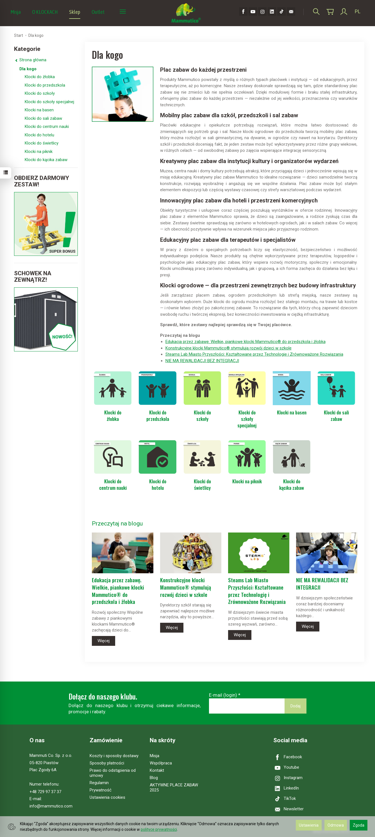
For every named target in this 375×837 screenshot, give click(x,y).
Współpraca (161, 763)
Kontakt (157, 770)
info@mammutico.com (50, 806)
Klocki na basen (291, 412)
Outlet (98, 12)
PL (357, 11)
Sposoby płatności (107, 763)
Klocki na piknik (247, 481)
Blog (154, 777)
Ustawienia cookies (107, 797)
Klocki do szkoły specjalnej (246, 419)
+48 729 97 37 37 (45, 791)
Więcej (103, 640)
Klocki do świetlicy (202, 484)
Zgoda (358, 825)
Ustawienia (309, 825)
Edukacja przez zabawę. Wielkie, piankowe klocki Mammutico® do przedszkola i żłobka (245, 341)
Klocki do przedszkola (157, 415)
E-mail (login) (223, 695)
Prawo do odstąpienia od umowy (113, 773)
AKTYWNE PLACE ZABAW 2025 (174, 787)
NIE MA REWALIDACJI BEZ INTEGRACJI (202, 360)
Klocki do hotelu (157, 484)
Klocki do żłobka (112, 415)
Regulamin (99, 782)
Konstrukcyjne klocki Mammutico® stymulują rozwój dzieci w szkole (228, 348)
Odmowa (336, 825)
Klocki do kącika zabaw (291, 484)
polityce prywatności (159, 829)
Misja (15, 12)
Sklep (74, 12)
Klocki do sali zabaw (336, 415)
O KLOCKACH (45, 12)
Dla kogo (28, 68)
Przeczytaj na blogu (117, 523)
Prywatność (101, 790)
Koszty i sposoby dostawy (114, 755)
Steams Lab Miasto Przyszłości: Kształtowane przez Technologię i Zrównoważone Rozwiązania (254, 354)
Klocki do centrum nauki (113, 484)
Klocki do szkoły (202, 415)
